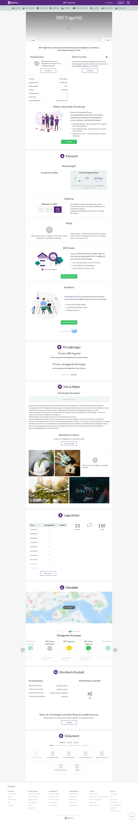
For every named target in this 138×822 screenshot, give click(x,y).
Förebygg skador (53, 802)
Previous (23, 650)
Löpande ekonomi (33, 796)
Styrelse (76, 742)
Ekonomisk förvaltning (34, 794)
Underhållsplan (32, 802)
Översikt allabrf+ (12, 794)
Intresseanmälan (73, 805)
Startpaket (11, 805)
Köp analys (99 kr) (69, 276)
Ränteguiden (72, 796)
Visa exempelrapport (50, 269)
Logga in (120, 2)
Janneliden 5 (33, 546)
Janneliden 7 (33, 555)
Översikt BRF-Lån (74, 794)
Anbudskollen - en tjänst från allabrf (99, 796)
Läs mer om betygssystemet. (79, 238)
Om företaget (113, 794)
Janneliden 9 (33, 564)
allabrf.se (92, 115)
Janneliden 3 (33, 538)
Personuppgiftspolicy (116, 805)
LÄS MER (90, 70)
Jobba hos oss (114, 799)
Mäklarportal (92, 802)
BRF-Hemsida (11, 799)
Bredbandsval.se (71, 296)
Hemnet (10, 796)
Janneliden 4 (33, 542)
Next (115, 650)
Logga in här (69, 443)
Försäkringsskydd (53, 796)
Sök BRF (12, 786)
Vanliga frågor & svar (95, 805)
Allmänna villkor (114, 802)
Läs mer (48, 70)
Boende (69, 742)
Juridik (30, 805)
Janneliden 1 (33, 529)
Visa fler (48, 573)
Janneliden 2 (33, 534)
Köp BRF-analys (93, 794)
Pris (9, 802)
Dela (32, 40)
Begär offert (31, 808)
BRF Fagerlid (69, 2)
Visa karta (69, 607)
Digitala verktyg (32, 799)
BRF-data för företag (95, 799)
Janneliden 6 (33, 551)
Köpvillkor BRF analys (115, 810)
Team (111, 796)
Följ (106, 40)
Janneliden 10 (34, 568)
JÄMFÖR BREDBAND (69, 322)
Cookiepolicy (113, 808)
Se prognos (100, 185)
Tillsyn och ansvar (53, 799)
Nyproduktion (73, 802)
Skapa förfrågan (53, 805)
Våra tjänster (109, 2)
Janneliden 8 (33, 559)
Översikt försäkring (54, 794)
